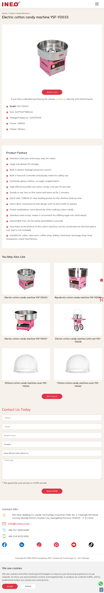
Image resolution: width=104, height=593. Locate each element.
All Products (52, 396)
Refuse (28, 586)
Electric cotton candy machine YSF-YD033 (25, 297)
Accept (10, 586)
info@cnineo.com (19, 523)
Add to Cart (52, 92)
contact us (61, 99)
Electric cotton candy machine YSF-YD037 (25, 338)
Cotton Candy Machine (19, 13)
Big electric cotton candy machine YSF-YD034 (78, 297)
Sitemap (85, 558)
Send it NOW (52, 491)
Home (4, 13)
